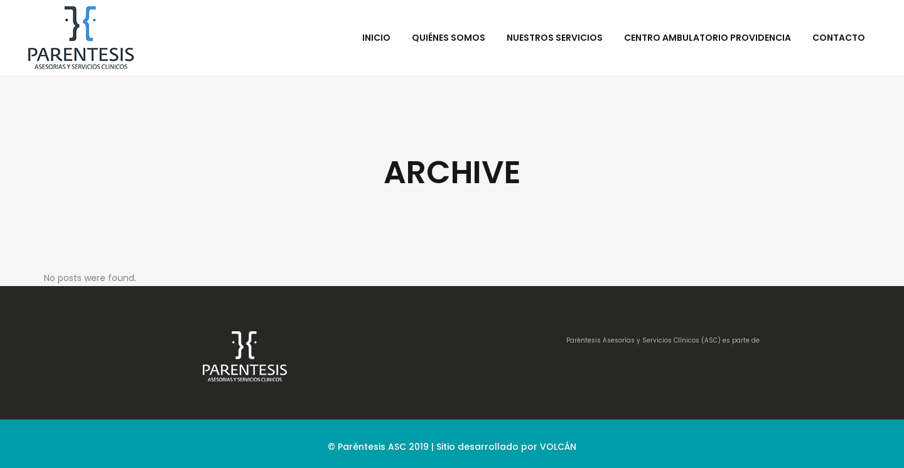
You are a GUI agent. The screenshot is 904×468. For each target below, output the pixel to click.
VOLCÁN (558, 446)
